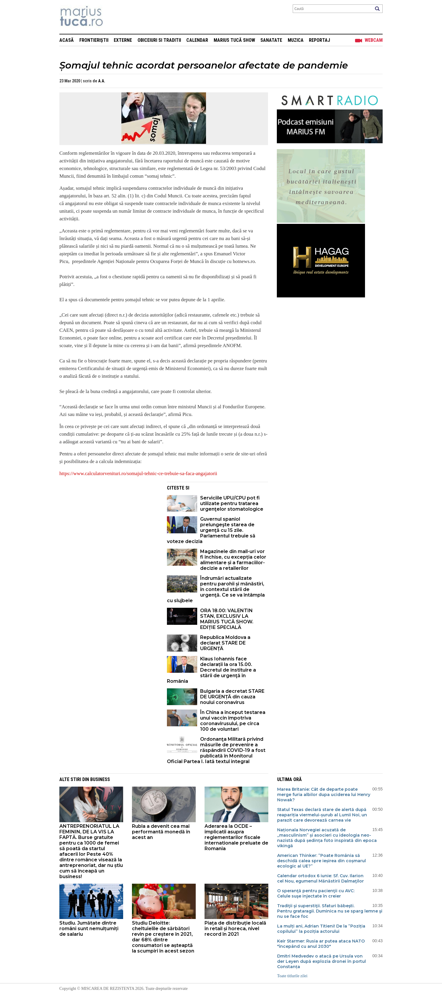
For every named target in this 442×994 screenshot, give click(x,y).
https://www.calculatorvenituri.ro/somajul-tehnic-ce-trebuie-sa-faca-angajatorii (138, 473)
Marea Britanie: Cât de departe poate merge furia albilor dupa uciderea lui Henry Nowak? (323, 794)
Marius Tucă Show (234, 40)
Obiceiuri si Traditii (159, 40)
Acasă (66, 40)
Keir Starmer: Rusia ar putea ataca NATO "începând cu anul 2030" (321, 943)
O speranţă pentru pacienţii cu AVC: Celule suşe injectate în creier (315, 893)
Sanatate (271, 40)
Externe (123, 40)
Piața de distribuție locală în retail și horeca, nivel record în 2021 (235, 928)
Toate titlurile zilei (292, 976)
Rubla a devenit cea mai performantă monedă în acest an (161, 831)
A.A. (101, 81)
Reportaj (319, 40)
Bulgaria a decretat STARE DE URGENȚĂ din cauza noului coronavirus (232, 696)
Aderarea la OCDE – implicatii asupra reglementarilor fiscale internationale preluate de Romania (236, 837)
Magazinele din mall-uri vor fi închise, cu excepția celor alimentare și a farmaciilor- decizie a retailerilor (233, 560)
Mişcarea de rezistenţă (113, 16)
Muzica (296, 40)
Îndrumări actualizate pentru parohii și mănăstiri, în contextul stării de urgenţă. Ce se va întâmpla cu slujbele (216, 589)
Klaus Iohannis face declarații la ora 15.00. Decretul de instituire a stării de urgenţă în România (211, 670)
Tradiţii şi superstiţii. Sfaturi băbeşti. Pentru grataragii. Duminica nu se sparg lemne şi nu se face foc (329, 911)
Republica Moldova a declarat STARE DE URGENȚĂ (225, 643)
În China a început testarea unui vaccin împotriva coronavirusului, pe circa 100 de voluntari (232, 721)
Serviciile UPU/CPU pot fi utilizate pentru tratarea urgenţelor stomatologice (231, 503)
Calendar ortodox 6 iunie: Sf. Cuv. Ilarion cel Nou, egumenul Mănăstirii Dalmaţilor (320, 878)
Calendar (197, 40)
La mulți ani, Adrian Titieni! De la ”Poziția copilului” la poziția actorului (321, 928)
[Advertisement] (108, 523)
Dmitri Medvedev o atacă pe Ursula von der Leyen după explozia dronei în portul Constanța (321, 961)
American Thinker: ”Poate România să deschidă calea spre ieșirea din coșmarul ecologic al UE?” (321, 861)
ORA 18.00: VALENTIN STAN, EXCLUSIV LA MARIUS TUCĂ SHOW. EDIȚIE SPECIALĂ (226, 619)
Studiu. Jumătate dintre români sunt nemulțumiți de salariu (88, 928)
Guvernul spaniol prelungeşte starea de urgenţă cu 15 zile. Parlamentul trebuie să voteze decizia (211, 530)
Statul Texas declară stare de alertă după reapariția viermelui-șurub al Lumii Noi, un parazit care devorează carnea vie (322, 815)
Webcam (374, 40)
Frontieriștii (93, 40)
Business (100, 779)
